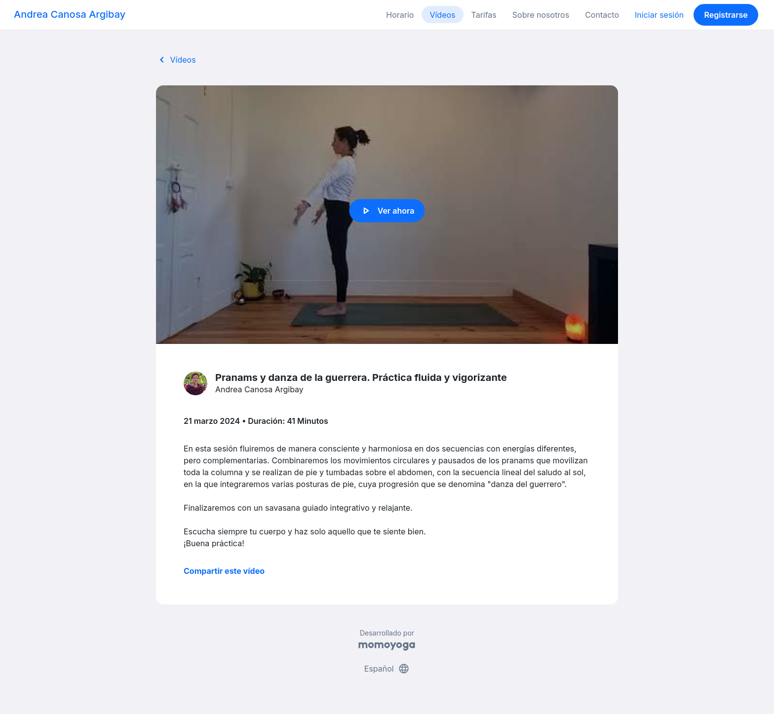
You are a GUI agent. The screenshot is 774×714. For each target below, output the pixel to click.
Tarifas (484, 15)
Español (387, 669)
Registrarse (725, 15)
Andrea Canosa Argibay (69, 14)
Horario (400, 15)
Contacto (602, 15)
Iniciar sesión (659, 15)
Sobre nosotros (540, 15)
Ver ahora (387, 211)
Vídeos (442, 15)
